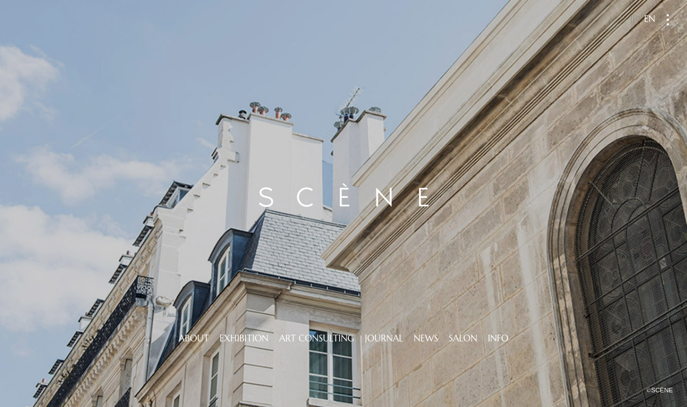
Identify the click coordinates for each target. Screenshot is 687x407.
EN (649, 18)
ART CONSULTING (317, 338)
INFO (498, 338)
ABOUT (194, 338)
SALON (463, 338)
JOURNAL (384, 338)
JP (633, 18)
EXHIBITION (244, 338)
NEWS (426, 338)
